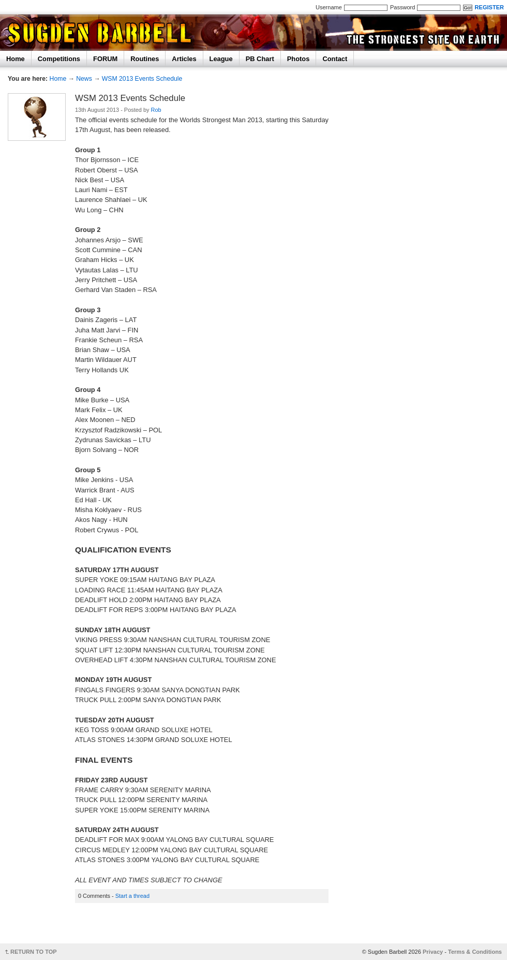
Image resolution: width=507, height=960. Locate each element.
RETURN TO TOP (33, 952)
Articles (184, 59)
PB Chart (260, 59)
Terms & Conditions (475, 952)
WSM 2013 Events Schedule (142, 78)
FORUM (105, 59)
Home (15, 59)
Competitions (59, 59)
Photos (298, 59)
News (84, 78)
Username (329, 7)
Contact (334, 59)
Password (402, 7)
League (221, 59)
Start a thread (132, 896)
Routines (144, 59)
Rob (156, 110)
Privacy (433, 952)
